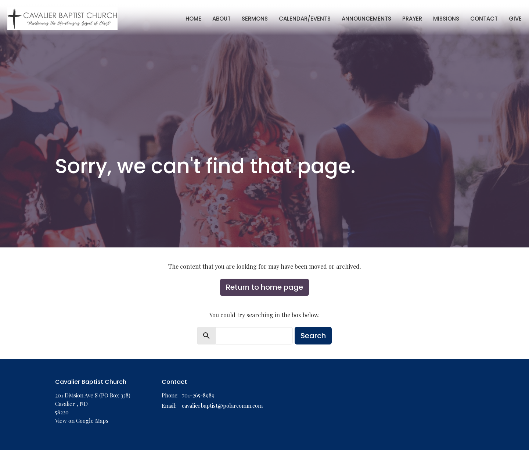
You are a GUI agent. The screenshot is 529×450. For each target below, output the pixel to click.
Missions (446, 18)
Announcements (366, 18)
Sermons (255, 18)
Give (515, 18)
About (221, 18)
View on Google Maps (81, 420)
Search (313, 336)
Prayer (412, 18)
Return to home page (264, 287)
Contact (484, 18)
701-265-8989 (198, 395)
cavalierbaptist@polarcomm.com (222, 405)
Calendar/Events (305, 18)
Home (193, 18)
